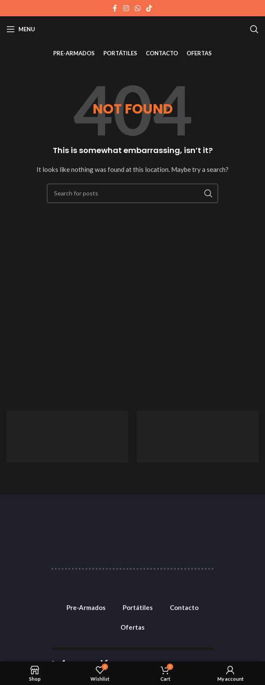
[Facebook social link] (115, 8)
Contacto (184, 607)
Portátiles (138, 607)
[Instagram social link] (126, 8)
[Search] (254, 29)
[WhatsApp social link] (137, 8)
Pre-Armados (85, 607)
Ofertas (132, 627)
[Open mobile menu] (20, 29)
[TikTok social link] (149, 8)
